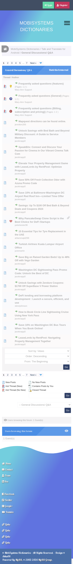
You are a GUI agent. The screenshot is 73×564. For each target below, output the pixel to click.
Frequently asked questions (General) (39, 96)
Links (6, 524)
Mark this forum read (58, 70)
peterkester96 (21, 225)
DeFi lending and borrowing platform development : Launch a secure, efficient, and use (42, 299)
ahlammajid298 (22, 238)
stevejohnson (21, 306)
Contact (7, 469)
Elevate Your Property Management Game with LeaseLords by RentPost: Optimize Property (41, 167)
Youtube (8, 512)
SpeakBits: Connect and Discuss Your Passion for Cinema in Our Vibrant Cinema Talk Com (41, 150)
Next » (33, 63)
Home (6, 463)
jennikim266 (20, 124)
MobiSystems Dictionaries (25, 49)
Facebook (8, 494)
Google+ (7, 506)
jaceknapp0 (20, 141)
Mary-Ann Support (23, 90)
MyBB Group (45, 559)
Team (6, 475)
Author (15, 77)
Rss (5, 481)
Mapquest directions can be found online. (42, 121)
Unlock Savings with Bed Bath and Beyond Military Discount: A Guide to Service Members (42, 134)
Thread (6, 77)
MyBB (18, 559)
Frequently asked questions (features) (41, 83)
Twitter (7, 500)
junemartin (20, 251)
